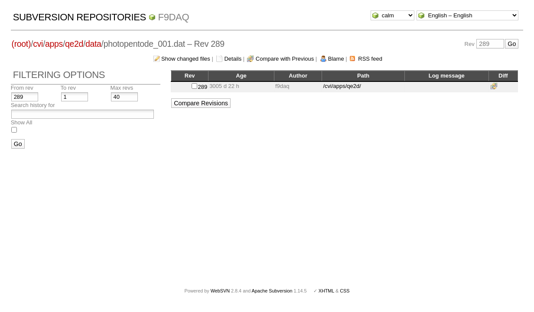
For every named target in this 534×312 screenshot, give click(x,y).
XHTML (326, 290)
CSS (344, 290)
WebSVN (220, 290)
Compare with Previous (285, 58)
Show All (22, 122)
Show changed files (185, 58)
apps (54, 44)
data (93, 44)
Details (232, 58)
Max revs (122, 87)
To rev (68, 87)
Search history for (33, 105)
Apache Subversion (272, 290)
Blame (336, 58)
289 (202, 87)
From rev (22, 87)
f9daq (173, 17)
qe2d (74, 44)
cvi (38, 44)
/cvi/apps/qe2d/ (342, 86)
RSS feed (370, 58)
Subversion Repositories (79, 17)
